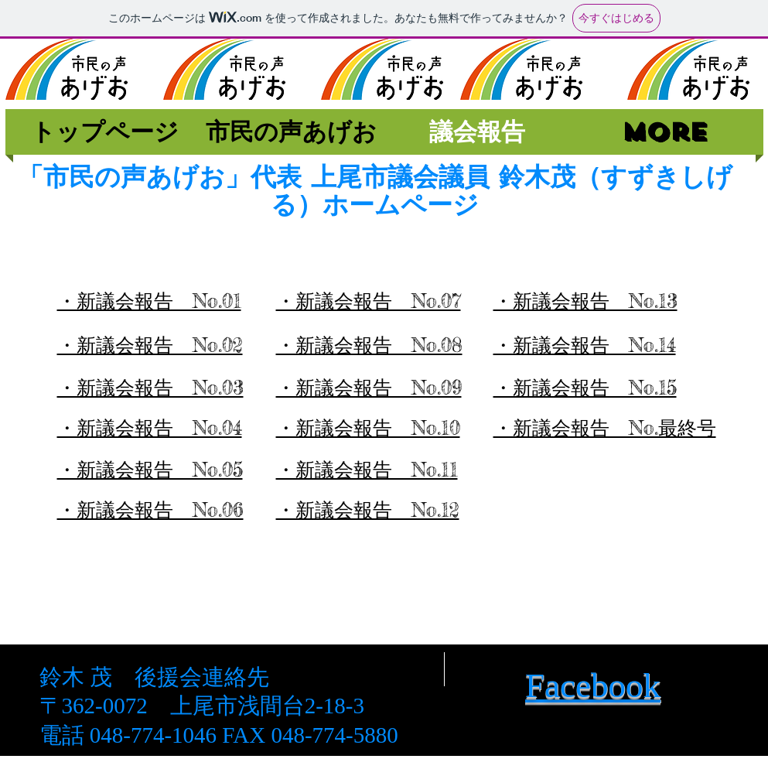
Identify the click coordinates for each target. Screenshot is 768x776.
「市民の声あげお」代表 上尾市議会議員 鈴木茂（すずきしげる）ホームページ (375, 190)
